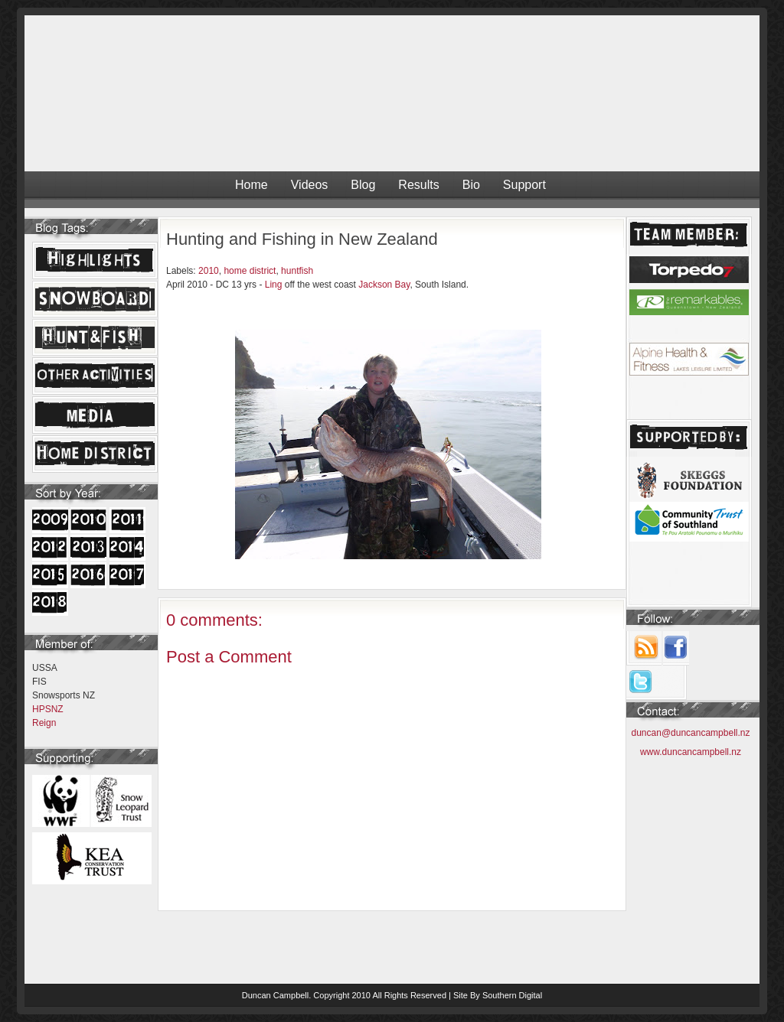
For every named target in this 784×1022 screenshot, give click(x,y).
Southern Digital (512, 995)
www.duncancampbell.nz (690, 752)
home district (250, 270)
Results (418, 184)
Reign (44, 723)
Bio (471, 184)
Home (251, 184)
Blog (363, 184)
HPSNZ (48, 709)
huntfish (297, 270)
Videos (309, 184)
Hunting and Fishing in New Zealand (302, 239)
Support (524, 184)
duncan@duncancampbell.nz (691, 732)
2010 (208, 270)
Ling (274, 284)
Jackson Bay (384, 284)
